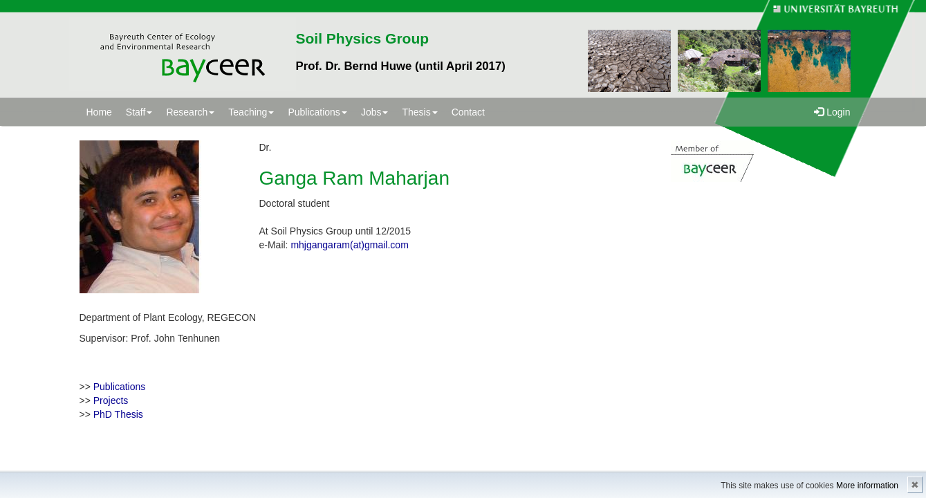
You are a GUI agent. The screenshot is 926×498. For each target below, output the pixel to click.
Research (190, 112)
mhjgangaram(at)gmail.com (349, 244)
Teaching (251, 112)
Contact (468, 112)
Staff (139, 112)
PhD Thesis (118, 414)
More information (867, 485)
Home (99, 112)
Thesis (419, 112)
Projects (111, 400)
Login (832, 112)
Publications (317, 112)
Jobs (375, 112)
